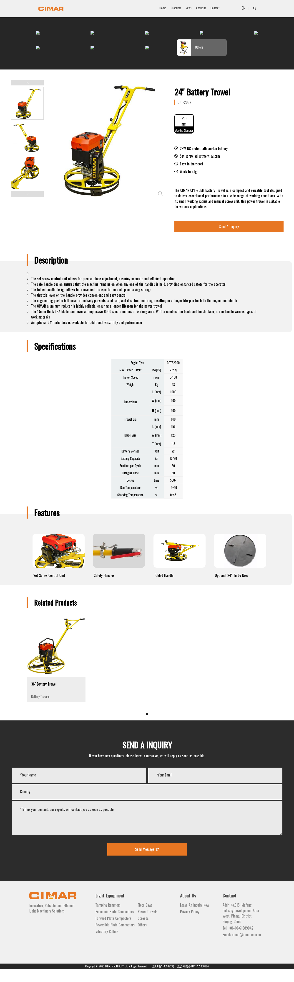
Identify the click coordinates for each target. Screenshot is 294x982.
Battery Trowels (56, 703)
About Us (188, 908)
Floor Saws (145, 918)
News (188, 7)
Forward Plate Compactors (113, 931)
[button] (27, 96)
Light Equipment (109, 908)
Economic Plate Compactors (114, 924)
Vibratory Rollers (106, 944)
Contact (215, 7)
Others (142, 938)
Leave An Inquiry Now (194, 918)
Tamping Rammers (108, 918)
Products (176, 7)
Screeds (143, 931)
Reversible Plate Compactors (115, 938)
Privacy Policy (189, 924)
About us (201, 7)
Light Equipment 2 (154, 908)
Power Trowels (147, 924)
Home (162, 7)
